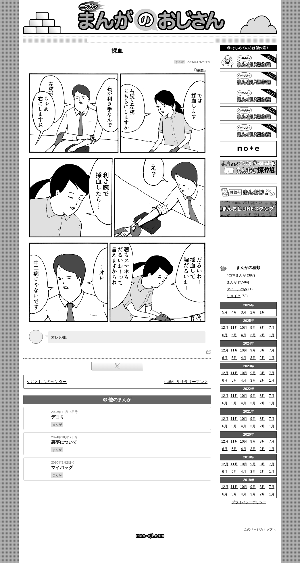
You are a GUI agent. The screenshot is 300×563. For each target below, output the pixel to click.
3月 (243, 312)
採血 (117, 50)
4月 (234, 312)
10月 (243, 328)
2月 (253, 312)
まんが (232, 282)
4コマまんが (236, 275)
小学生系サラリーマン (184, 381)
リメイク (234, 296)
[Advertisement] (117, 500)
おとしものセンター (48, 381)
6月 (225, 335)
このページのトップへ (260, 529)
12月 (224, 328)
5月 (225, 312)
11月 (234, 328)
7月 (271, 328)
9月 (253, 328)
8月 (262, 328)
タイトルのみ (237, 289)
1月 (262, 312)
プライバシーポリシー (249, 502)
